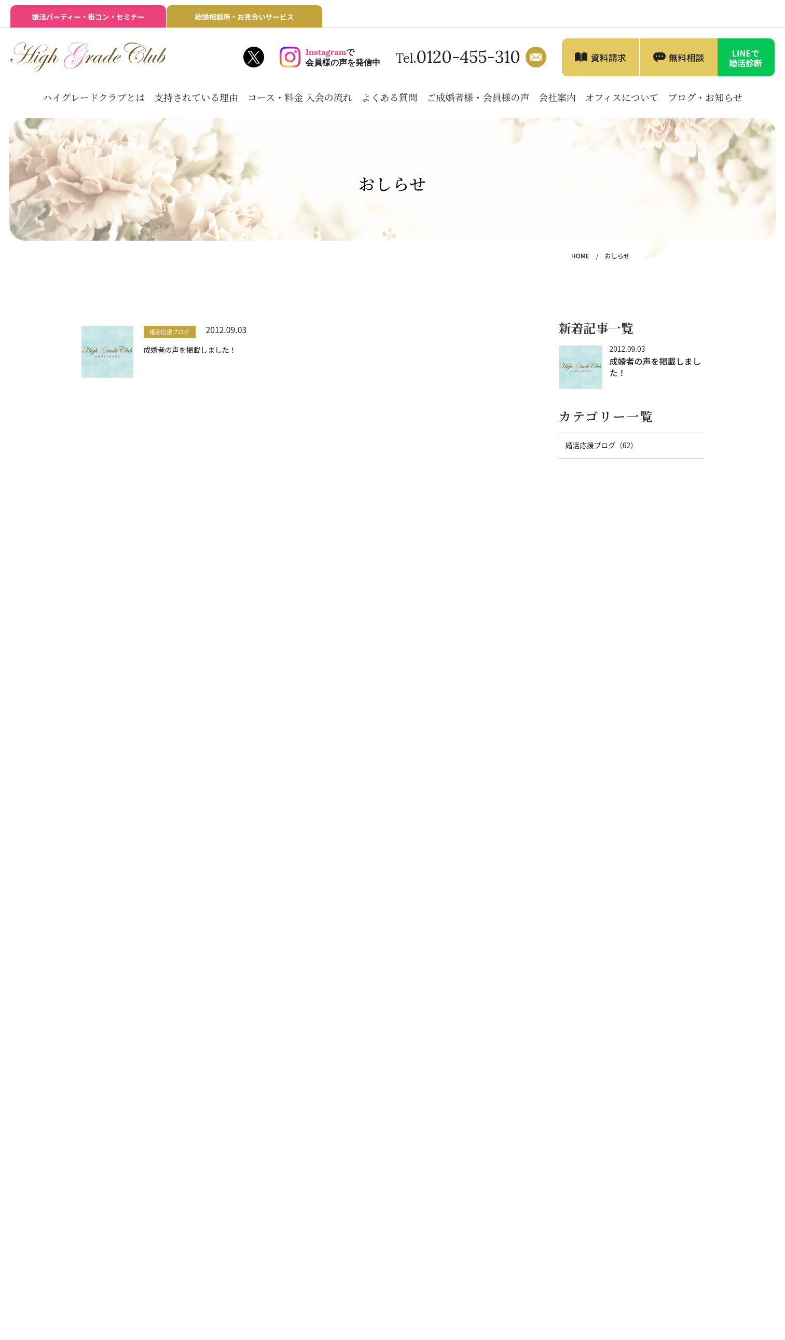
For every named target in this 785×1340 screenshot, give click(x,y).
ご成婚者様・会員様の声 (477, 100)
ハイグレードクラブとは (94, 100)
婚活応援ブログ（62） (598, 449)
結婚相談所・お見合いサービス (244, 18)
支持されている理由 (196, 100)
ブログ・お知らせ (705, 100)
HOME (583, 259)
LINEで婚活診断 (745, 61)
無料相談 (686, 60)
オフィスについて (622, 100)
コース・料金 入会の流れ (299, 100)
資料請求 (608, 60)
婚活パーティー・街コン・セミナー (88, 18)
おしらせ (618, 259)
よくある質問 (390, 100)
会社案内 (557, 100)
